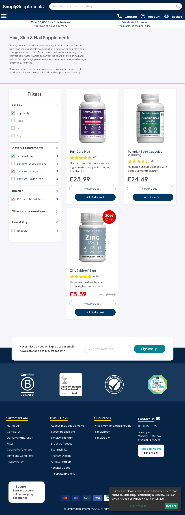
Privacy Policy (15, 461)
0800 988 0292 (147, 426)
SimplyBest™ (103, 431)
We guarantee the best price (134, 24)
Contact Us (14, 431)
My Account (14, 425)
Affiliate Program (61, 461)
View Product (92, 188)
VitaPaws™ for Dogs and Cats (113, 425)
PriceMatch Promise (63, 473)
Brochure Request (62, 443)
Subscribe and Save (63, 431)
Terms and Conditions (20, 455)
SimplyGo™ (102, 437)
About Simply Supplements (67, 425)
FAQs (10, 443)
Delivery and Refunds (20, 437)
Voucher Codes (60, 467)
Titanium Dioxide (61, 455)
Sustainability (59, 449)
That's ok (171, 506)
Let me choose (137, 506)
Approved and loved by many (50, 24)
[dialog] (145, 499)
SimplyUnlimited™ (62, 437)
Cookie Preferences (19, 449)
